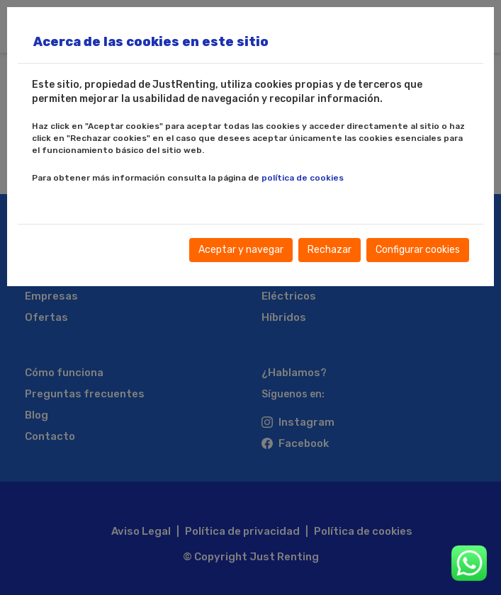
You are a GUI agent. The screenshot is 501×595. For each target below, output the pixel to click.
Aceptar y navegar (240, 250)
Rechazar (329, 250)
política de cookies (302, 178)
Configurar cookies (418, 250)
